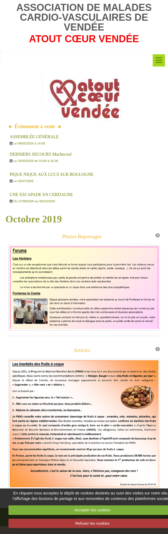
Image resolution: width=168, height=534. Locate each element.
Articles (82, 351)
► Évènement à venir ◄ (35, 126)
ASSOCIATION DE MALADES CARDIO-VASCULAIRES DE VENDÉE (84, 17)
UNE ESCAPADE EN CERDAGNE (41, 194)
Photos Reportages (81, 236)
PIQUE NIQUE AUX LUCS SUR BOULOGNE (51, 174)
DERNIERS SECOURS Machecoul (41, 154)
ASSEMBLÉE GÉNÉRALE (34, 136)
